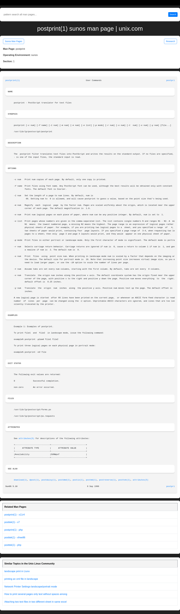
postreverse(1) (107, 480)
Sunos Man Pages (13, 41)
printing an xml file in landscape (21, 579)
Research (170, 41)
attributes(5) (26, 438)
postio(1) (78, 480)
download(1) (20, 480)
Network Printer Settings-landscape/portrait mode (30, 586)
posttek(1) (124, 480)
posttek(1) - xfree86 (14, 537)
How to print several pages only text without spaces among (35, 594)
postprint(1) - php (13, 530)
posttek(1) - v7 (12, 522)
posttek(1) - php (12, 545)
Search (173, 14)
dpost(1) (34, 480)
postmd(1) (91, 480)
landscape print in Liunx (17, 571)
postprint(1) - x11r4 (14, 514)
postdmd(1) (64, 480)
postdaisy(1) (48, 480)
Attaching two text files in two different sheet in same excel (35, 601)
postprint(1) (12, 80)
